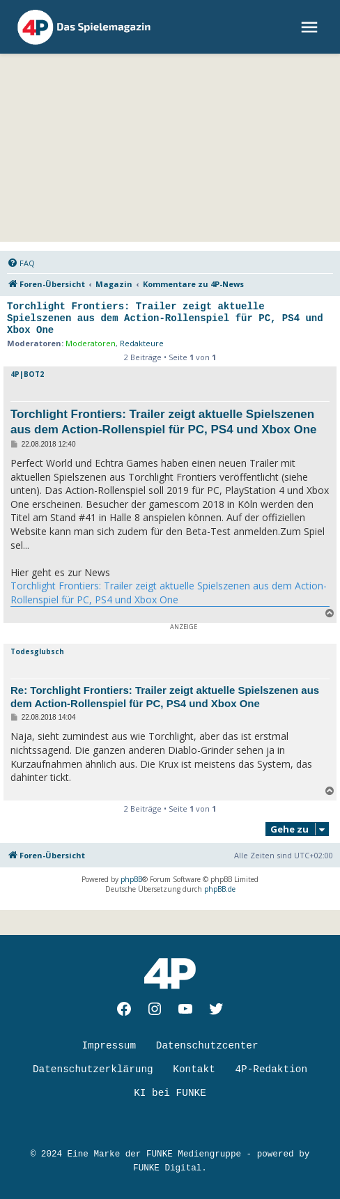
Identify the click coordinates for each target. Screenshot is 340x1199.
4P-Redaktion (271, 1069)
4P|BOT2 (27, 374)
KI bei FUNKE (170, 1093)
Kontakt (194, 1069)
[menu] (311, 27)
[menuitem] (21, 263)
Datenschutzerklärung (93, 1069)
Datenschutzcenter (207, 1045)
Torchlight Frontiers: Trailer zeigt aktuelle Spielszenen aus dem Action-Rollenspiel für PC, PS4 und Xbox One (165, 318)
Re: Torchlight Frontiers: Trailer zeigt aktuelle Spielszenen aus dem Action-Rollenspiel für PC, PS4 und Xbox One (164, 696)
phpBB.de (219, 889)
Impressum (109, 1045)
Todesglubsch (37, 651)
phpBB (131, 879)
